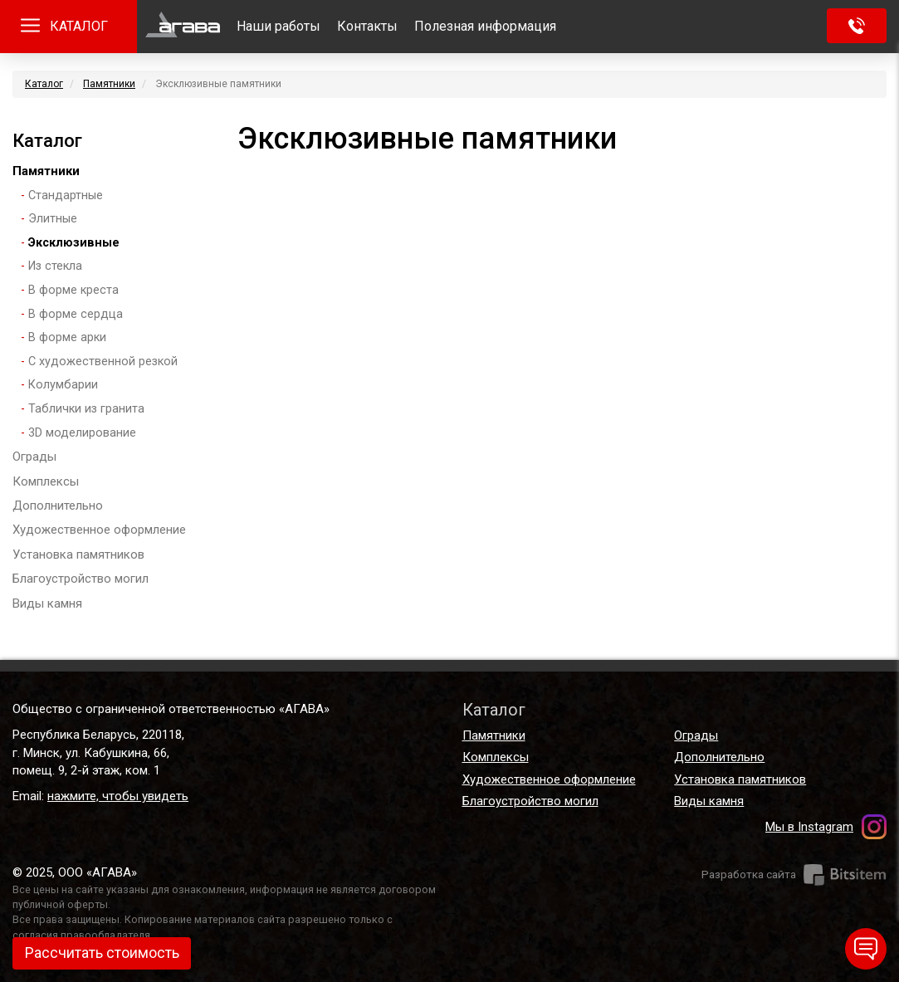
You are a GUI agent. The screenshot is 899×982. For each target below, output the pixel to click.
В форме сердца (75, 314)
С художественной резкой (103, 361)
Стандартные (65, 195)
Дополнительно (57, 505)
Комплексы (45, 481)
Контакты (367, 26)
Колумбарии (63, 385)
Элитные (52, 219)
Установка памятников (78, 554)
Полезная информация (485, 26)
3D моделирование (82, 433)
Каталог (44, 84)
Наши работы (278, 26)
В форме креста (73, 290)
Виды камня (47, 603)
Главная (182, 26)
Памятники (109, 84)
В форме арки (67, 337)
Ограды (34, 456)
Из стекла (55, 266)
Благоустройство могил (80, 578)
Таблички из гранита (86, 409)
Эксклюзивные (74, 243)
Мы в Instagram (809, 826)
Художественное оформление (99, 529)
